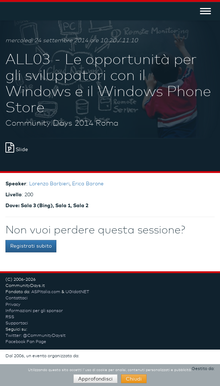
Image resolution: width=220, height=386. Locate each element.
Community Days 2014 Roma (62, 123)
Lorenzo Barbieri (49, 183)
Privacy (12, 305)
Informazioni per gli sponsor (34, 311)
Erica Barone (88, 183)
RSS (9, 317)
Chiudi (134, 379)
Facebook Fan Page (25, 342)
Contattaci (16, 298)
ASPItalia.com (45, 292)
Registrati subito (31, 246)
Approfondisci (95, 379)
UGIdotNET (77, 292)
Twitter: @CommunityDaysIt (35, 336)
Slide (16, 149)
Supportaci (16, 323)
